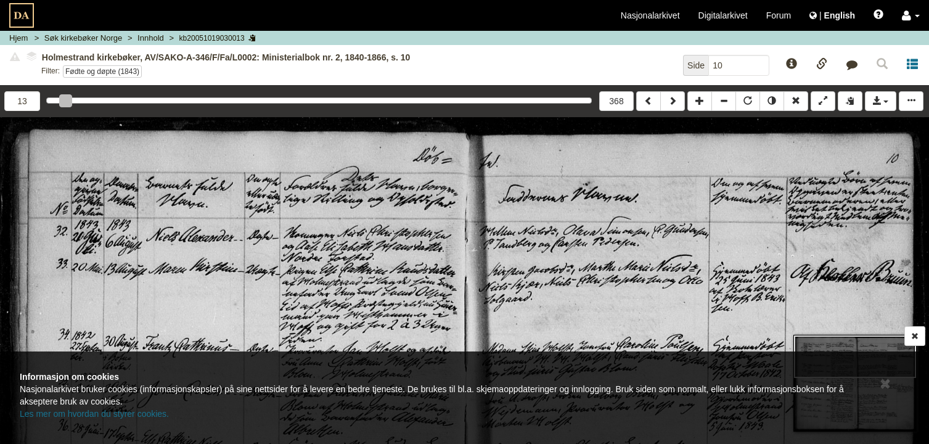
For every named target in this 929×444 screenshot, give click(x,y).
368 (616, 101)
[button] (911, 15)
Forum (778, 15)
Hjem (18, 38)
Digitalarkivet (723, 15)
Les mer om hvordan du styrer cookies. (94, 414)
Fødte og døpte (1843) (102, 71)
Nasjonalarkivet (650, 15)
